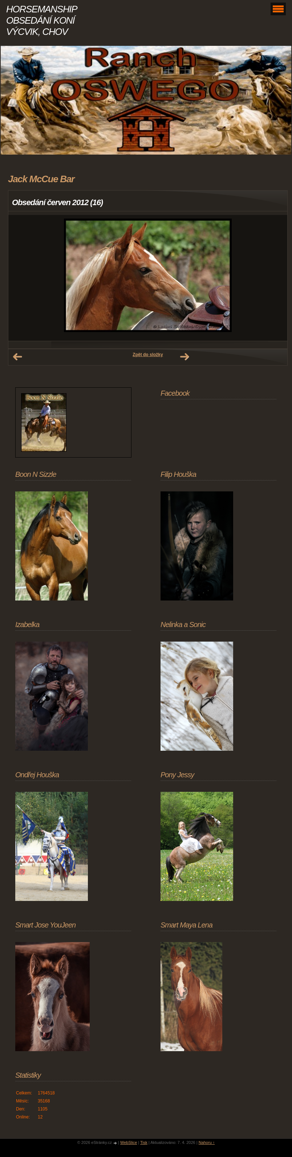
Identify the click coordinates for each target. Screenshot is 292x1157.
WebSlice (128, 1142)
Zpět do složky (148, 354)
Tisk (143, 1142)
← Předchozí (17, 356)
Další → (184, 356)
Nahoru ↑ (207, 1142)
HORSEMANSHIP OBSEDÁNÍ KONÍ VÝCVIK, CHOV (41, 20)
